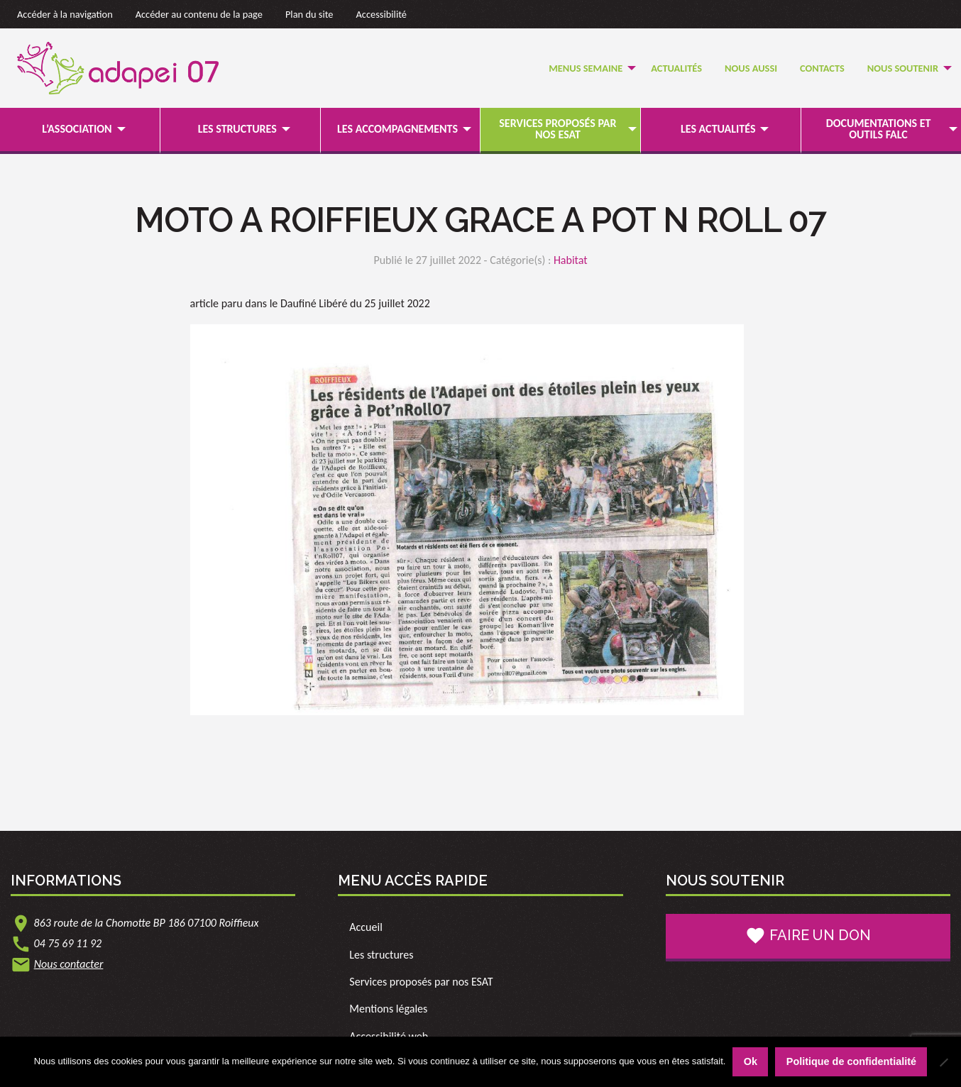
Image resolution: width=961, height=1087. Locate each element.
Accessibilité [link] (381, 14)
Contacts (822, 68)
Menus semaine (585, 68)
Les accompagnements (397, 129)
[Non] (943, 1062)
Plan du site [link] (309, 14)
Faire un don (808, 936)
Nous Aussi (751, 68)
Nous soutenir (902, 68)
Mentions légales (388, 1008)
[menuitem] (588, 68)
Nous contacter (69, 964)
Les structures (237, 129)
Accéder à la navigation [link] (65, 14)
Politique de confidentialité (851, 1061)
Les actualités (718, 129)
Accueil (366, 927)
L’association (76, 129)
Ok (750, 1061)
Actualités (676, 68)
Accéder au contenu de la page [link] (199, 14)
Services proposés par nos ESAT (557, 128)
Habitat (571, 260)
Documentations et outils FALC (878, 128)
